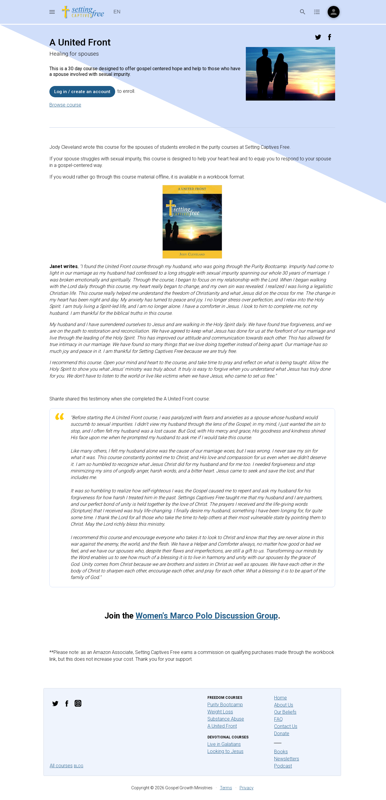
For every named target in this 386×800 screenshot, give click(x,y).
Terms (226, 787)
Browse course (65, 105)
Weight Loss (220, 712)
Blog (78, 766)
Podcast (283, 766)
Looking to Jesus (225, 751)
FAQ (278, 719)
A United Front (222, 726)
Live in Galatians (224, 744)
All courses (61, 765)
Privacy (247, 787)
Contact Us (285, 726)
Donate (281, 733)
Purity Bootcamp (225, 704)
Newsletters (286, 759)
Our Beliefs (285, 712)
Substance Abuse (225, 719)
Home (280, 698)
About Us (283, 705)
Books (281, 751)
